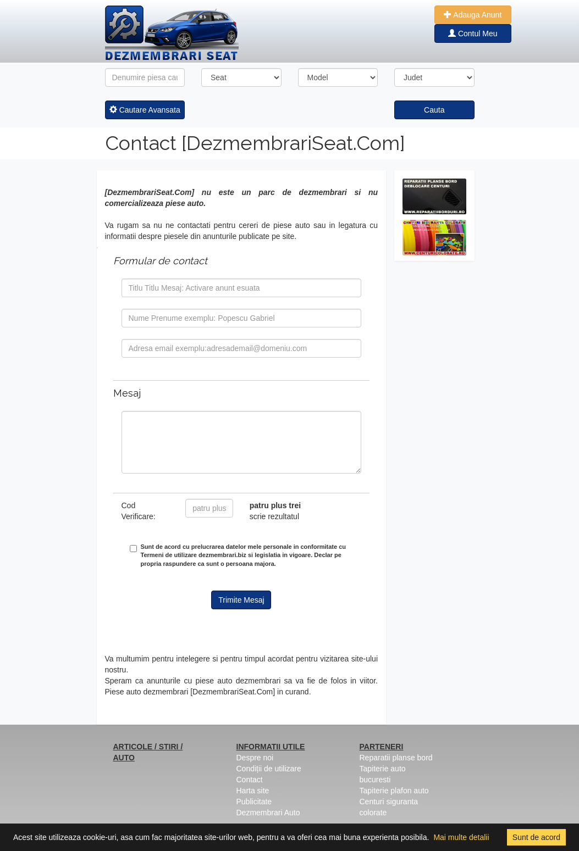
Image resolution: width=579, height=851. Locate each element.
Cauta (434, 109)
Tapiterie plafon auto (394, 790)
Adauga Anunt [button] (472, 14)
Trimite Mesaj (241, 600)
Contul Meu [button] (472, 33)
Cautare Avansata (144, 109)
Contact (249, 779)
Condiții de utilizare (268, 768)
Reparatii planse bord (396, 757)
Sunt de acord (536, 837)
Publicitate (254, 801)
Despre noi (255, 757)
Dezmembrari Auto (268, 812)
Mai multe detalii (461, 837)
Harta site (252, 790)
